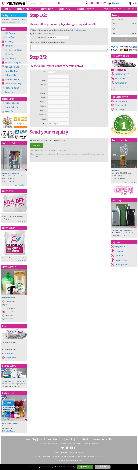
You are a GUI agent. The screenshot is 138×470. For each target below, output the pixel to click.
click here (16, 22)
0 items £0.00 (116, 3)
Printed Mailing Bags (12, 107)
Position (43, 97)
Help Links (116, 242)
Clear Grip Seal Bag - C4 (10, 173)
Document (110, 9)
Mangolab (64, 460)
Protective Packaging (12, 79)
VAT (113, 29)
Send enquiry (36, 145)
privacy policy (34, 156)
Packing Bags (10, 37)
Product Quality (82, 439)
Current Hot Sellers (10, 143)
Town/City (42, 110)
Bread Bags (115, 170)
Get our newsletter (121, 105)
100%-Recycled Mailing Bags (122, 230)
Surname (43, 80)
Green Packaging (9, 266)
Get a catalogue (120, 109)
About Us (63, 9)
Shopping (115, 15)
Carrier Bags (9, 41)
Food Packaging (10, 58)
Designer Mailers (9, 366)
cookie (62, 140)
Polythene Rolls (10, 75)
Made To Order (23, 9)
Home (27, 439)
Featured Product (9, 393)
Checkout (124, 39)
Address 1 (43, 102)
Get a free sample (121, 101)
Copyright (37, 456)
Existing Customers (10, 15)
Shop (6, 9)
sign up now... (9, 353)
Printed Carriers (8, 227)
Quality (84, 9)
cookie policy (48, 467)
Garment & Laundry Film (13, 62)
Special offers (9, 92)
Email (44, 89)
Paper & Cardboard (11, 71)
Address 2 (43, 106)
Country (43, 123)
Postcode (43, 119)
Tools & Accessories (12, 87)
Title (44, 72)
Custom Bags (9, 111)
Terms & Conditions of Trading (64, 452)
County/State (42, 115)
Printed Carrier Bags (12, 103)
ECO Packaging (10, 33)
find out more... (21, 221)
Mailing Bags (9, 45)
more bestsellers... (20, 185)
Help (129, 9)
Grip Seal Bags (8, 431)
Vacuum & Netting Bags (13, 83)
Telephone (43, 84)
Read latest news (11, 358)
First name (43, 76)
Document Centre (99, 439)
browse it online (77, 30)
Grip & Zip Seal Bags (12, 66)
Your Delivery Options (120, 55)
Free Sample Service (120, 96)
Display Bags (9, 54)
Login (134, 3)
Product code (42, 37)
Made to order (45, 439)
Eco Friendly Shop (8, 297)
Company (43, 93)
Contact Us (45, 9)
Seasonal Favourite (119, 140)
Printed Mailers (8, 191)
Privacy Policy (79, 452)
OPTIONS (102, 467)
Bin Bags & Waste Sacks (13, 50)
